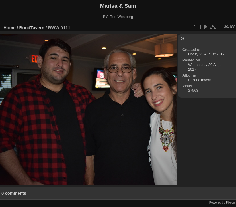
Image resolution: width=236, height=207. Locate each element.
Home (9, 27)
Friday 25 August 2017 (206, 54)
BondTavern (31, 27)
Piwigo (230, 202)
